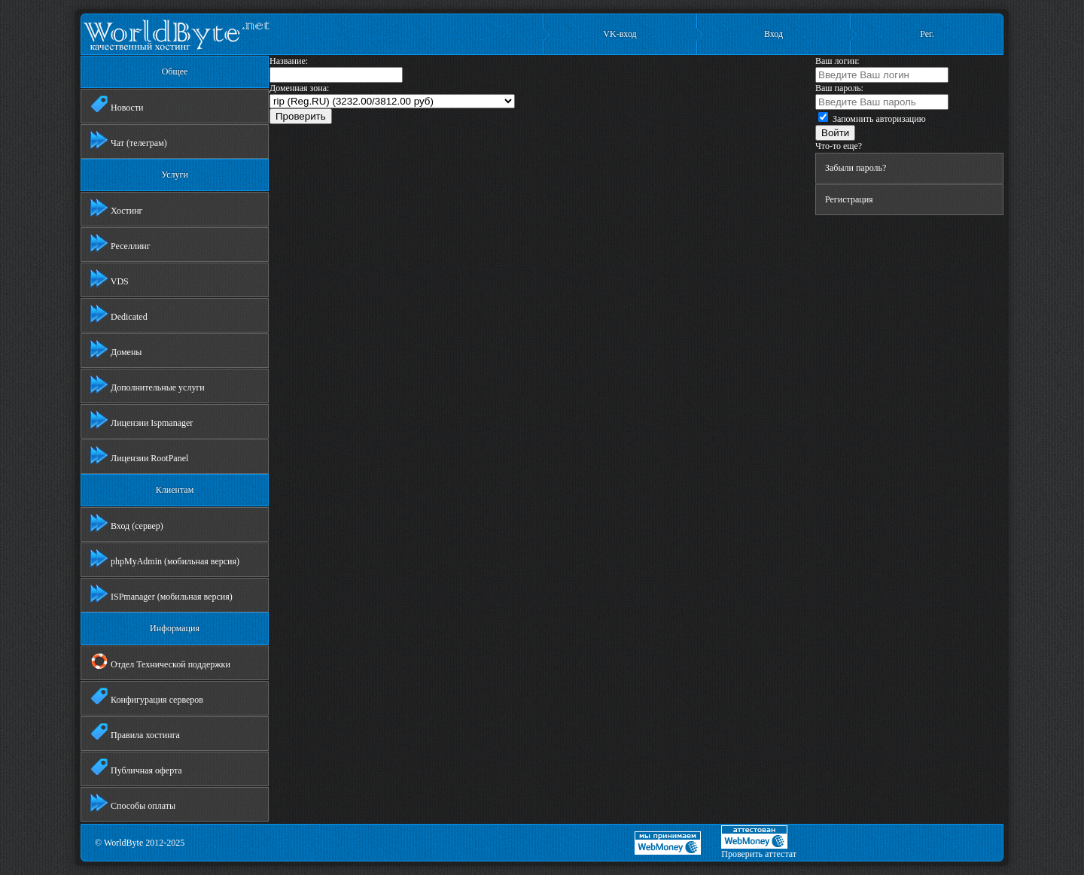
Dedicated (119, 314)
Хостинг (116, 208)
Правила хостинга (135, 732)
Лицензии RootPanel (139, 455)
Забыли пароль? (855, 168)
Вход (773, 34)
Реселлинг (120, 243)
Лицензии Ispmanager (141, 420)
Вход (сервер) (126, 523)
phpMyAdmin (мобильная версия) (164, 558)
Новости (117, 105)
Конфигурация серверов (146, 697)
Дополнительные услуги (147, 384)
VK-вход (619, 34)
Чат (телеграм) (128, 140)
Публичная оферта (136, 767)
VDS (109, 278)
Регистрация (849, 199)
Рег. (926, 34)
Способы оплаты (132, 803)
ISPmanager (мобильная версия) (161, 594)
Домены (116, 349)
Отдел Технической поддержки (160, 661)
